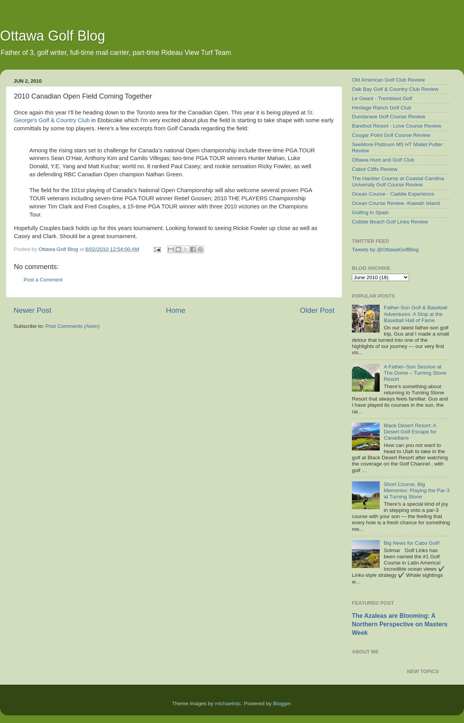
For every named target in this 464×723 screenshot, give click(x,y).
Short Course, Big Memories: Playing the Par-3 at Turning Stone (416, 490)
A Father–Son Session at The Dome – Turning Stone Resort (415, 373)
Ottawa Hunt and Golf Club (383, 160)
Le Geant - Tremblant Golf (382, 98)
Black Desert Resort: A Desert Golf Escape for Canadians (410, 432)
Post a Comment (43, 280)
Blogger (282, 703)
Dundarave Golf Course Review (388, 116)
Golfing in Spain (370, 212)
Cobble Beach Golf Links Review (390, 222)
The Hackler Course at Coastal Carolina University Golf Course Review (398, 182)
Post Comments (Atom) (73, 326)
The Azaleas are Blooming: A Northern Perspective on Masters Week (399, 624)
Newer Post (32, 310)
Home (175, 310)
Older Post (317, 310)
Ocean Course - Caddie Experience (393, 194)
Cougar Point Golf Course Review (391, 135)
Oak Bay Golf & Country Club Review (395, 89)
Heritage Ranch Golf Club (381, 108)
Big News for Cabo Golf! (412, 543)
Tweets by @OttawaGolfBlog (385, 249)
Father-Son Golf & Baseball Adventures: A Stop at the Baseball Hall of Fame (415, 314)
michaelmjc (228, 703)
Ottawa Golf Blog (52, 36)
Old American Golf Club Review (388, 80)
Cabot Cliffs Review (374, 169)
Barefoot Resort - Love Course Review (396, 126)
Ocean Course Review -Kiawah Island (396, 203)
